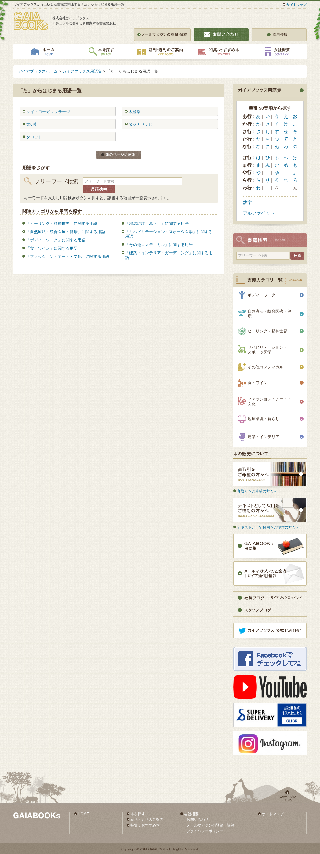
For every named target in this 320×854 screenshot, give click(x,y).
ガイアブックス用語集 (82, 71)
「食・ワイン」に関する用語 (52, 248)
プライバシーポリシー (205, 831)
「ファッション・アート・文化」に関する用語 (67, 256)
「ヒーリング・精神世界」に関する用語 (61, 223)
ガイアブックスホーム (38, 71)
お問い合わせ (198, 819)
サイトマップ (296, 4)
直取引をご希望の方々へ (257, 491)
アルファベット (259, 213)
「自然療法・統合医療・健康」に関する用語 (65, 231)
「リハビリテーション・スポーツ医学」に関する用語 (169, 234)
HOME (83, 814)
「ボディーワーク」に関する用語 (55, 240)
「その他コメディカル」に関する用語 (159, 244)
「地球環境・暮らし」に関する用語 (157, 223)
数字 (247, 202)
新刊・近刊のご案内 (146, 819)
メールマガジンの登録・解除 (210, 825)
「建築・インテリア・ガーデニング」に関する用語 (169, 255)
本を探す (137, 814)
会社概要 (191, 814)
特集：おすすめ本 (145, 825)
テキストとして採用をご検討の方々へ (268, 527)
